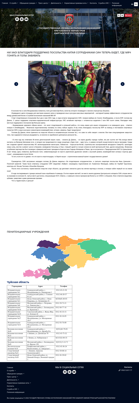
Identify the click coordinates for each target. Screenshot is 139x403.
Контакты (93, 3)
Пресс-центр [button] (43, 3)
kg (132, 4)
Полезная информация (117, 4)
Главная (5, 3)
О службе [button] (13, 3)
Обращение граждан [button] (28, 3)
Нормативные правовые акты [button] (75, 3)
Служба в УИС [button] (103, 3)
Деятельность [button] (56, 3)
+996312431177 (125, 370)
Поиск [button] (128, 15)
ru (136, 4)
